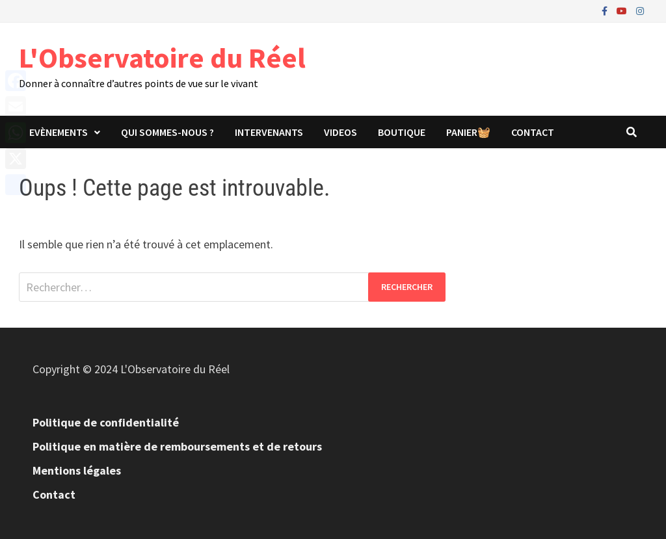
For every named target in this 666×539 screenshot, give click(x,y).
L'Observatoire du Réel (162, 57)
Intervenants (269, 131)
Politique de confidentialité (106, 422)
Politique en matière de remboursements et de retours (177, 446)
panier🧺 (468, 131)
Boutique (401, 131)
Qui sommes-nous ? (167, 131)
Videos (340, 131)
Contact (532, 131)
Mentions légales (77, 470)
